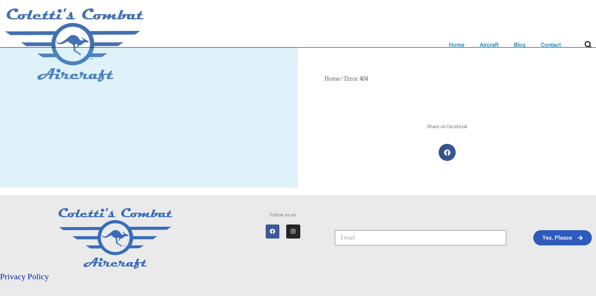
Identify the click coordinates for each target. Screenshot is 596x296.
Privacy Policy (24, 276)
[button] (588, 45)
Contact (551, 44)
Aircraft (489, 44)
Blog (520, 44)
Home (456, 44)
